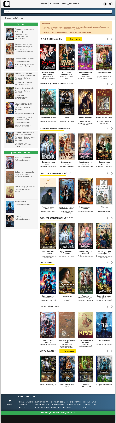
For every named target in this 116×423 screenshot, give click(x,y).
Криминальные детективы (44, 407)
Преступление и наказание (48, 208)
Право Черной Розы (104, 117)
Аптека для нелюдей (48, 384)
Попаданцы (23, 404)
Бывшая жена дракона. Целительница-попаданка (104, 163)
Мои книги (54, 4)
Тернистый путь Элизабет (48, 252)
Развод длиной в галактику (85, 73)
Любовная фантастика (91, 402)
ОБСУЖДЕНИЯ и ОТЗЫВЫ (71, 4)
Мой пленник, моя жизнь (67, 385)
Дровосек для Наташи (66, 163)
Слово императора (48, 117)
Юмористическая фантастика (46, 402)
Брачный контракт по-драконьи (104, 297)
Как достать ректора (48, 341)
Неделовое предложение (66, 73)
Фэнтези (22, 407)
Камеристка (67, 296)
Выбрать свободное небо (67, 341)
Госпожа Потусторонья (85, 385)
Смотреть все (73, 39)
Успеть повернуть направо (86, 341)
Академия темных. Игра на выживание (66, 208)
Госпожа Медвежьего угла (85, 297)
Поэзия (69, 407)
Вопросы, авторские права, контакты (58, 413)
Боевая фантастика (26, 402)
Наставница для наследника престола (48, 297)
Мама (67, 117)
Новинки (43, 4)
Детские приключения (75, 404)
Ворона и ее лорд (85, 117)
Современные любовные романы (63, 404)
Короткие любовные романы (61, 402)
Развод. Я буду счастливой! (48, 73)
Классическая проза (90, 404)
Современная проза (74, 402)
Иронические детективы (44, 404)
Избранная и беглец (104, 384)
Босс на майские (104, 72)
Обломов (104, 207)
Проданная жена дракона (48, 163)
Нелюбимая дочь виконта (85, 163)
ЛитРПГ (85, 407)
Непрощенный (104, 340)
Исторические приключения (61, 407)
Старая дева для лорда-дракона (104, 252)
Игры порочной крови (85, 208)
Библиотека (18, 4)
